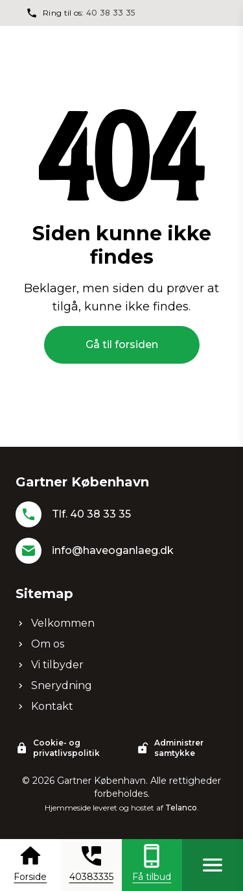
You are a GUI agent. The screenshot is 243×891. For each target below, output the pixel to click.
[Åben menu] (212, 865)
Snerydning (54, 685)
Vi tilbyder (50, 665)
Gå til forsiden (122, 344)
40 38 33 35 (110, 13)
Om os (40, 644)
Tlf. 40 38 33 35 (91, 514)
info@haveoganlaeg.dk (113, 550)
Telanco (181, 807)
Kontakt (44, 706)
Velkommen (55, 623)
